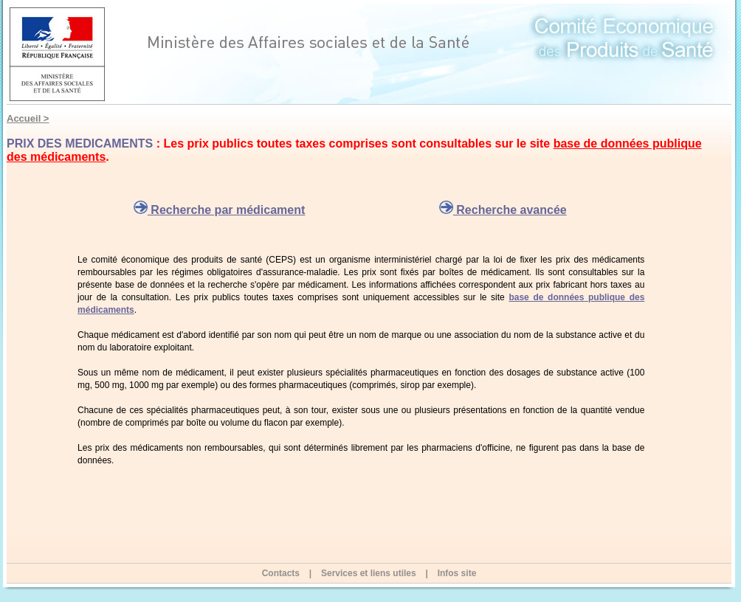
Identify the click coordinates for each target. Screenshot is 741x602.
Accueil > (28, 118)
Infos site (457, 573)
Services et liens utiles (368, 573)
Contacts (281, 573)
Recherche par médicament (219, 210)
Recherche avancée (503, 210)
